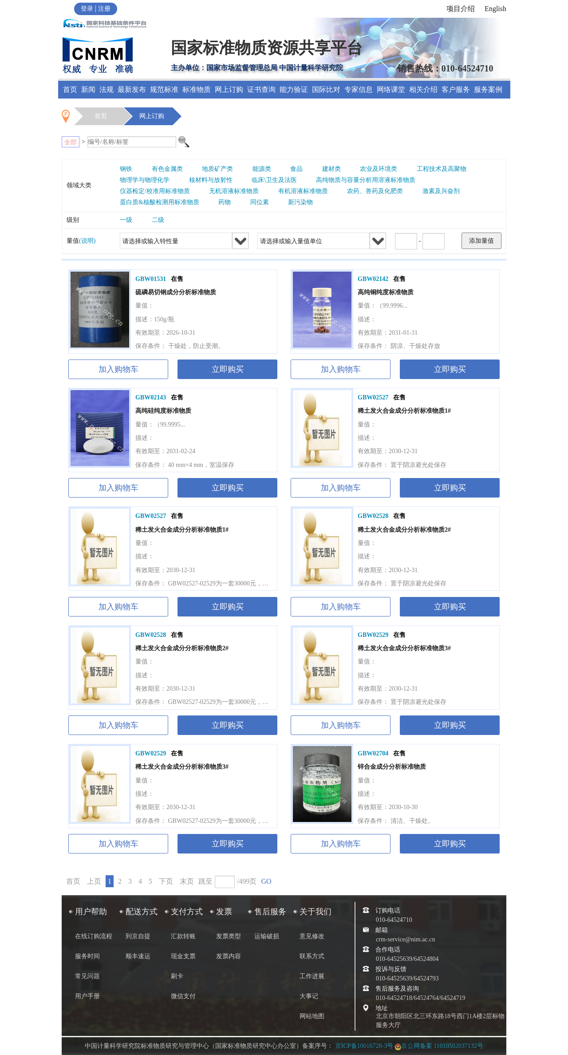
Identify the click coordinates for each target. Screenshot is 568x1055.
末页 (187, 881)
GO (266, 881)
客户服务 (456, 89)
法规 (106, 89)
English (495, 8)
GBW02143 (150, 397)
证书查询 (261, 89)
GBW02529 (373, 635)
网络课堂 (391, 89)
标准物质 (196, 89)
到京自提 (138, 936)
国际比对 (326, 89)
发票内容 (228, 956)
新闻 (88, 89)
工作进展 (312, 976)
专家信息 (358, 89)
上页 (94, 881)
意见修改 (312, 936)
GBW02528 (373, 516)
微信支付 (183, 996)
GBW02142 (373, 279)
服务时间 (87, 956)
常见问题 (87, 976)
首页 (70, 89)
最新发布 (132, 89)
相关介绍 (423, 89)
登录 (87, 8)
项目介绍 (460, 8)
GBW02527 (373, 397)
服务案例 (488, 89)
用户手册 (87, 996)
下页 (166, 881)
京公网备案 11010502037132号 (439, 1046)
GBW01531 (150, 279)
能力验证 (294, 89)
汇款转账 (183, 936)
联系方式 (312, 956)
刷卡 (177, 976)
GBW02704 (373, 753)
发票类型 (228, 936)
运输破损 (266, 936)
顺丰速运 (138, 956)
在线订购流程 (93, 936)
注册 (104, 8)
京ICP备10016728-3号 (364, 1046)
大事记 (309, 996)
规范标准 (164, 89)
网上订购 (229, 89)
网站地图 (312, 1016)
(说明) (87, 240)
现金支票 (183, 956)
